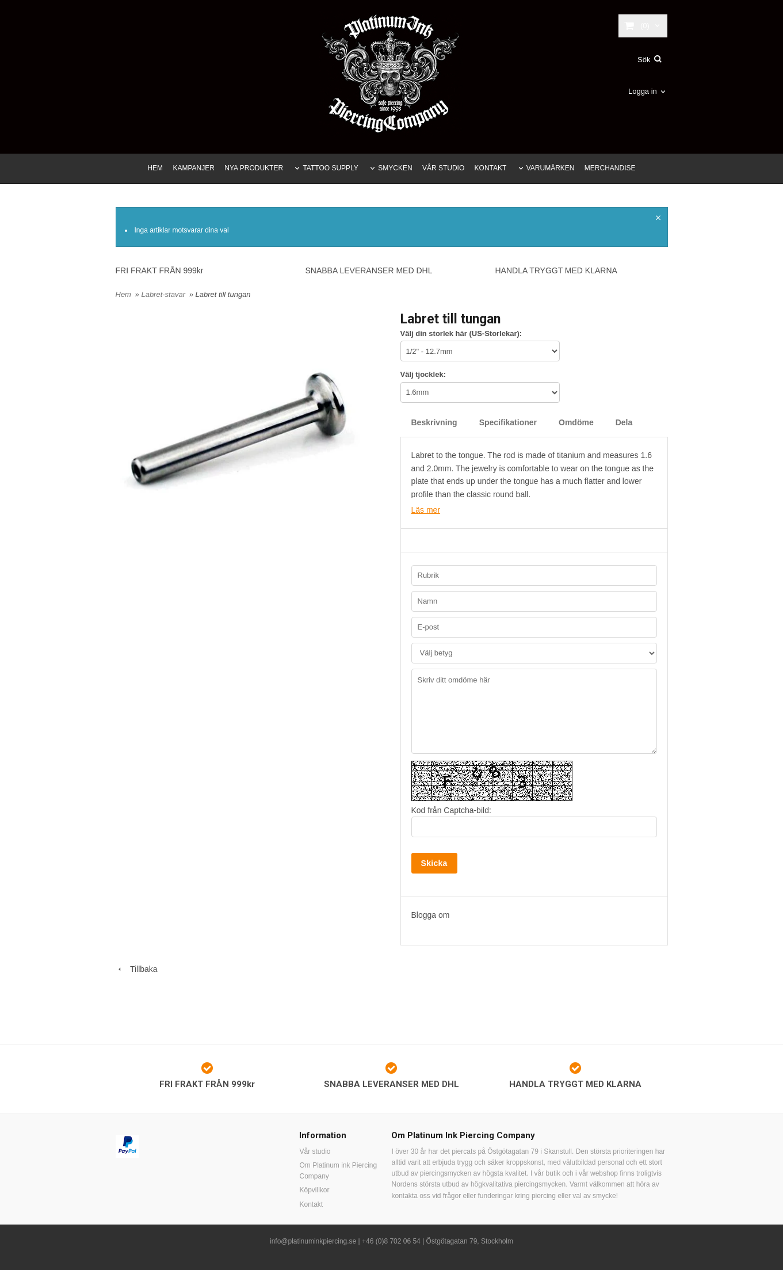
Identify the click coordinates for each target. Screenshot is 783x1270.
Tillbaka (137, 969)
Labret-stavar (164, 294)
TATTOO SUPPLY (330, 168)
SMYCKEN (395, 168)
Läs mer (426, 509)
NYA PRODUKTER (253, 168)
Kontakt (311, 1204)
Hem (123, 294)
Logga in (642, 91)
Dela (624, 422)
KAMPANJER (193, 168)
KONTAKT (491, 168)
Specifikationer (508, 422)
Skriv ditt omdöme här (534, 711)
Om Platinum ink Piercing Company (338, 1170)
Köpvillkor (314, 1190)
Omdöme (576, 422)
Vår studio (314, 1151)
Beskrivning (434, 422)
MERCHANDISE (610, 168)
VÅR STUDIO (443, 168)
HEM (155, 168)
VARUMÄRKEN (550, 168)
